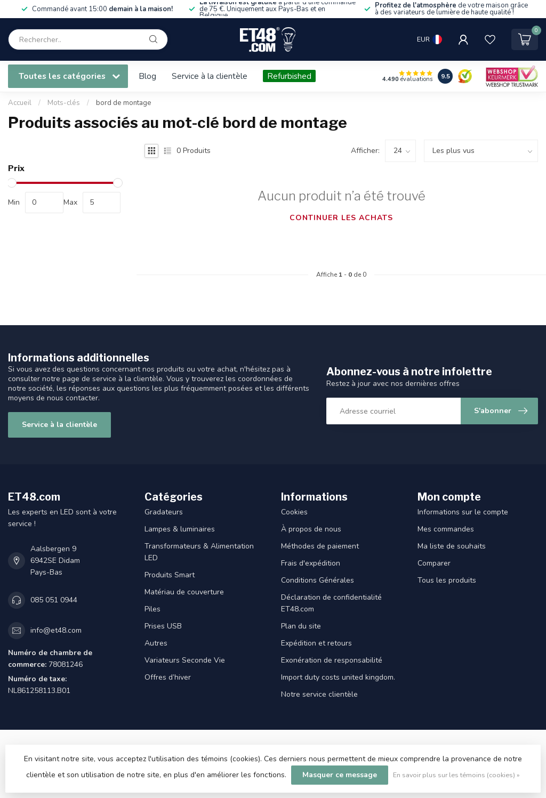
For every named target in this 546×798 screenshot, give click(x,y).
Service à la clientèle (209, 76)
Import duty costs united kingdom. (338, 677)
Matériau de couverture (184, 592)
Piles (152, 609)
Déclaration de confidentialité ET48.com (331, 603)
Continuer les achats (341, 218)
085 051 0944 (53, 600)
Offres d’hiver (167, 677)
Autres (155, 643)
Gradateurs (163, 512)
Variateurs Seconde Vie (184, 660)
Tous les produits (446, 580)
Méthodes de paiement (320, 546)
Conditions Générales (317, 580)
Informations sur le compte (462, 512)
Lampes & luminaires (179, 529)
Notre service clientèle (319, 694)
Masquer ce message (339, 775)
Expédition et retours (316, 643)
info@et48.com (56, 630)
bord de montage (123, 103)
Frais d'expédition (310, 563)
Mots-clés (63, 103)
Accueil (19, 103)
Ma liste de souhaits (451, 546)
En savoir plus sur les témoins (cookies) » (456, 774)
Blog (147, 76)
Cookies (294, 512)
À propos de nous (311, 529)
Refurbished (289, 76)
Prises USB (163, 626)
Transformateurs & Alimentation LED (199, 552)
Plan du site (301, 626)
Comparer (434, 563)
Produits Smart (169, 575)
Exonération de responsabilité (331, 660)
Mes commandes (445, 529)
